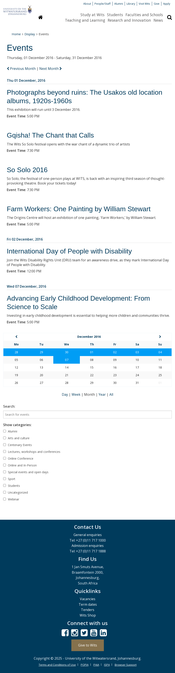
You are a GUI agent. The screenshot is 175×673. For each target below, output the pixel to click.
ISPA (107, 665)
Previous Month (22, 68)
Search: (9, 406)
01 (91, 352)
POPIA (85, 665)
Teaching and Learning (85, 20)
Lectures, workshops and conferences (31, 452)
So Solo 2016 (27, 170)
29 (41, 352)
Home (16, 34)
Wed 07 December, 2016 (26, 286)
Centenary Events (17, 445)
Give (156, 4)
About (87, 4)
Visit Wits (144, 4)
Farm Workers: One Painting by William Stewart (79, 209)
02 (115, 352)
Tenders (87, 609)
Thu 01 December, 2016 (26, 80)
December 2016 (89, 337)
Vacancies (87, 599)
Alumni (118, 4)
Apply (166, 4)
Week (76, 394)
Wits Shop (88, 615)
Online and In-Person (20, 465)
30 (66, 352)
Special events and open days (25, 472)
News (158, 20)
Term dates (88, 604)
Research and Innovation (129, 20)
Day (65, 394)
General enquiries (87, 534)
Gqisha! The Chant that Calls (50, 135)
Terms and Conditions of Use (57, 665)
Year (103, 394)
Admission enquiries (88, 545)
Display (29, 34)
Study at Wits (92, 14)
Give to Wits (87, 645)
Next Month (50, 68)
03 (137, 352)
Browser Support (126, 665)
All (111, 394)
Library (131, 4)
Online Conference (18, 458)
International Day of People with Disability (69, 251)
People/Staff (103, 4)
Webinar (11, 499)
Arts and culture (16, 438)
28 (16, 352)
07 (66, 360)
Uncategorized (15, 492)
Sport (9, 479)
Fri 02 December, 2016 (25, 239)
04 (160, 352)
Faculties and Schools (144, 14)
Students (115, 14)
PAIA (96, 665)
